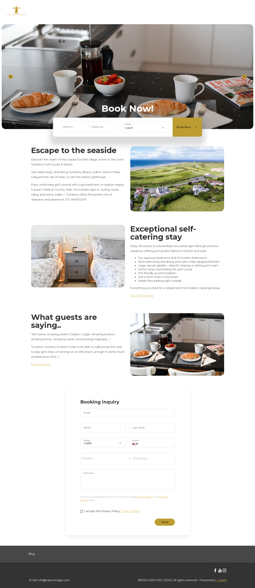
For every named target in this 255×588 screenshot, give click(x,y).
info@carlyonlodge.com (54, 580)
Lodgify (222, 580)
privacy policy (145, 496)
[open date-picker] (127, 458)
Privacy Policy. (130, 511)
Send (164, 522)
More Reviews (40, 364)
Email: (33, 580)
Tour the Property (142, 295)
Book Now (187, 127)
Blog (31, 554)
